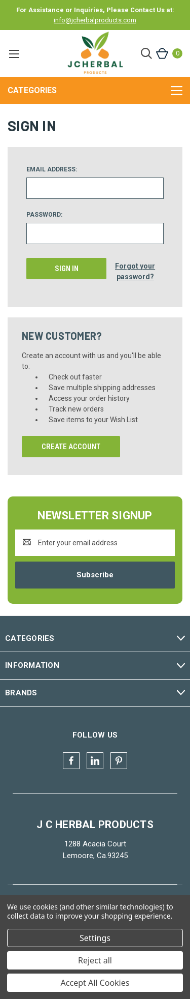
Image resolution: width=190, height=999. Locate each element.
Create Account (71, 446)
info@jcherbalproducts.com (95, 20)
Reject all (95, 960)
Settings (95, 938)
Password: (44, 214)
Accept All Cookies (95, 982)
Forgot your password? (135, 271)
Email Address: (51, 169)
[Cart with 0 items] (168, 53)
